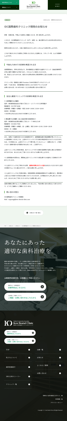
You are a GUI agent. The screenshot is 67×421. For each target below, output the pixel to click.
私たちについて (11, 358)
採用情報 (59, 398)
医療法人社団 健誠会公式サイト (53, 394)
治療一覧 (40, 350)
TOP (7, 350)
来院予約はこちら (7, 2)
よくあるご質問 (42, 365)
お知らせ (40, 358)
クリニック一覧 (11, 384)
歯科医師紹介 (10, 367)
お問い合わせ (41, 373)
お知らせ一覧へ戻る (35, 213)
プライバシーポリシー (57, 401)
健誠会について (6, 7)
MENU (57, 5)
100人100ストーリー (13, 376)
